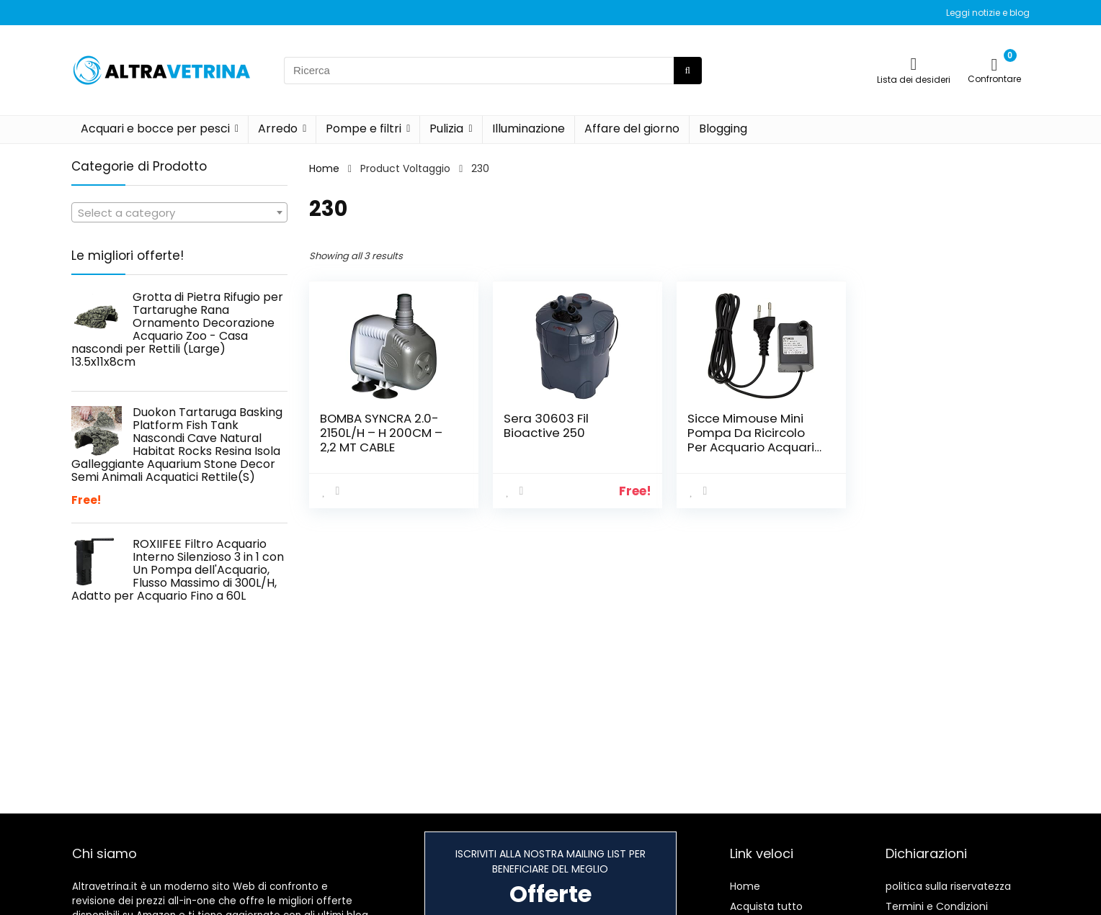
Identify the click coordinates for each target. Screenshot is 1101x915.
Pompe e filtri (363, 128)
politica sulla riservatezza (948, 886)
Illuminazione (528, 128)
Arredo (278, 128)
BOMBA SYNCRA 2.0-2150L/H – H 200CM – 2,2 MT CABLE (381, 433)
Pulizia (446, 128)
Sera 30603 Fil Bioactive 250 (546, 425)
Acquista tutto (766, 906)
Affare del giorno (631, 128)
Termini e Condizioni (937, 906)
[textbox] (179, 213)
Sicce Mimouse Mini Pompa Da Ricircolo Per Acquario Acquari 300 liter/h (750, 440)
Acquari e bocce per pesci (155, 128)
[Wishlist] (914, 64)
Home (324, 168)
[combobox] (179, 212)
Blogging (723, 128)
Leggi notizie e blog (988, 12)
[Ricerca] (688, 70)
